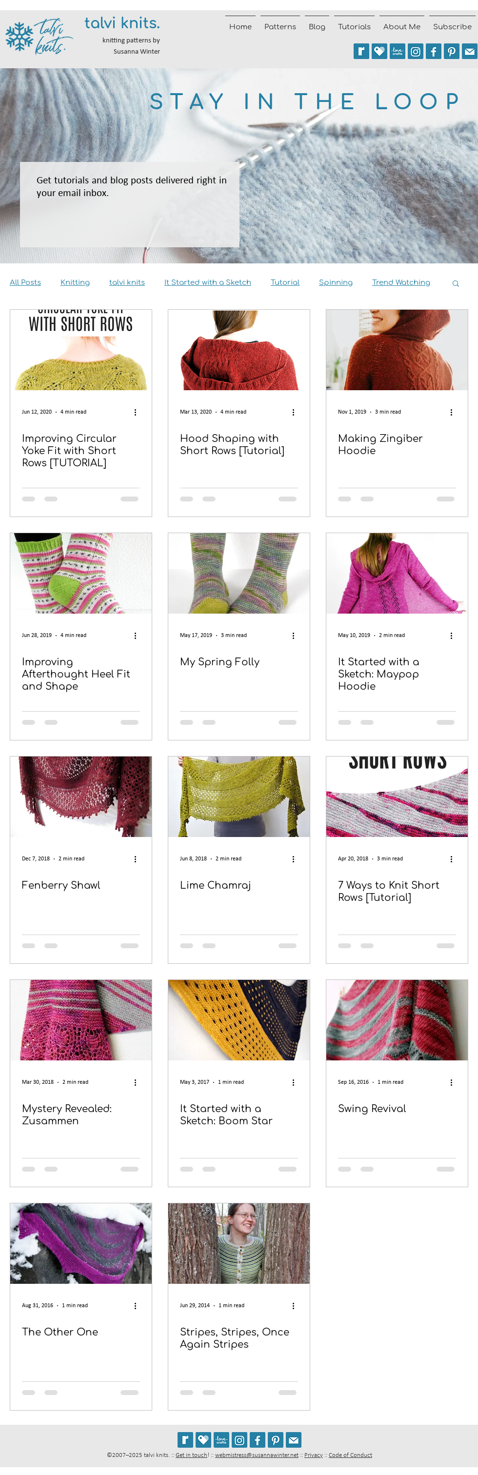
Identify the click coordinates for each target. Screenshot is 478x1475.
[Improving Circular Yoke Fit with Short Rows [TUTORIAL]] (81, 350)
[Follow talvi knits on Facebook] (433, 51)
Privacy (313, 1455)
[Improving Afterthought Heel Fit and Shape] (81, 573)
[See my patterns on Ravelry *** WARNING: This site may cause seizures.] (185, 1440)
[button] (455, 284)
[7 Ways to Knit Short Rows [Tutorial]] (397, 797)
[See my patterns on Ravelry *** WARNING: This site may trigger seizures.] (361, 51)
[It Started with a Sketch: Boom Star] (239, 1020)
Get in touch (191, 1455)
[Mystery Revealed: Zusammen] (81, 1020)
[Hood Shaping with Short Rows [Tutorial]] (239, 350)
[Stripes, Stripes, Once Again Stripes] (239, 1243)
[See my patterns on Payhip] (379, 51)
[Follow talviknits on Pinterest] (451, 51)
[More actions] (138, 412)
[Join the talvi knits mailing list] (470, 51)
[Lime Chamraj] (239, 797)
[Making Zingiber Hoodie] (397, 350)
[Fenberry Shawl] (81, 797)
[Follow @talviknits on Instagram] (415, 51)
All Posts (25, 283)
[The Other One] (81, 1243)
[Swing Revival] (397, 1020)
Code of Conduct (350, 1455)
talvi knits (127, 283)
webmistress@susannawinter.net (257, 1455)
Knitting (75, 283)
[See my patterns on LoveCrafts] (397, 51)
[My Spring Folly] (239, 573)
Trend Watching (401, 283)
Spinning (336, 283)
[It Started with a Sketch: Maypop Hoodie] (397, 573)
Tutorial (285, 283)
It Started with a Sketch (207, 283)
